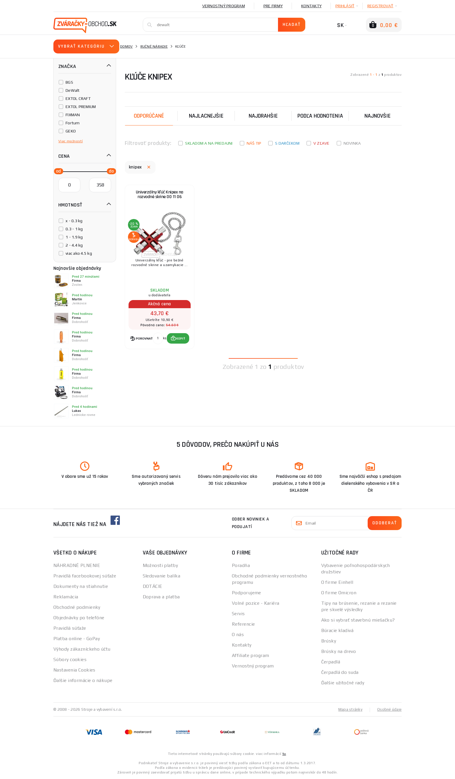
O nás (238, 634)
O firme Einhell (337, 582)
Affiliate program (250, 655)
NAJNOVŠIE (377, 116)
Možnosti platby (160, 565)
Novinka (352, 143)
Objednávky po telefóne (78, 617)
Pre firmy (273, 5)
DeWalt (73, 90)
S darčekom (287, 143)
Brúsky (328, 641)
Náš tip (254, 143)
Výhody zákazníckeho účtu (82, 649)
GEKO (71, 131)
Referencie (243, 624)
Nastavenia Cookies (74, 670)
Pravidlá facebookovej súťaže (84, 576)
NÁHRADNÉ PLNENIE (76, 565)
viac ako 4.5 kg (79, 253)
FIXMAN (73, 114)
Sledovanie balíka (161, 576)
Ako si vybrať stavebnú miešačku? (358, 620)
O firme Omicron (339, 592)
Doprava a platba (161, 596)
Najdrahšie (263, 116)
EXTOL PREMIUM (81, 106)
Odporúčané (149, 116)
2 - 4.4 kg (74, 245)
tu (284, 753)
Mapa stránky (349, 709)
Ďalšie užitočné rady (342, 682)
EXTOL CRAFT (78, 98)
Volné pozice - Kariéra (255, 603)
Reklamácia (65, 596)
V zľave (321, 143)
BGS (69, 82)
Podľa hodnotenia (320, 116)
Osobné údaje (389, 709)
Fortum (73, 123)
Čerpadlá (330, 662)
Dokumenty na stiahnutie (80, 586)
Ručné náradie (154, 46)
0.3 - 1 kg (74, 229)
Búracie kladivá (337, 630)
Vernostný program (223, 5)
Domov (126, 46)
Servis (238, 613)
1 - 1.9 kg (74, 237)
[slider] (57, 171)
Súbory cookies (69, 659)
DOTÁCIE (152, 586)
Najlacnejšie (206, 116)
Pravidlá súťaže (69, 628)
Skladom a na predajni (208, 143)
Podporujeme (246, 592)
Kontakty (311, 5)
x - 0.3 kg (74, 220)
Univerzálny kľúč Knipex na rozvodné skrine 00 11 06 (159, 197)
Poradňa (241, 565)
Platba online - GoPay (76, 638)
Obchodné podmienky (76, 607)
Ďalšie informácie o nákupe (82, 680)
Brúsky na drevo (338, 651)
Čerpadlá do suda (340, 672)
